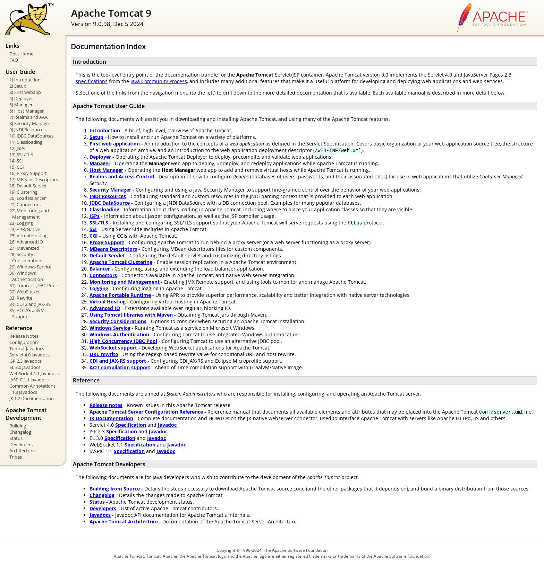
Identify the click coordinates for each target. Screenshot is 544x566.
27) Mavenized (24, 248)
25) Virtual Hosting (28, 235)
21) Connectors (25, 204)
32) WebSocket (24, 292)
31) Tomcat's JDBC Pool (33, 285)
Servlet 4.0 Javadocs (29, 355)
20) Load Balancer (27, 198)
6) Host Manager (26, 111)
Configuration (23, 342)
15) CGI (16, 167)
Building (17, 426)
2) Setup (17, 86)
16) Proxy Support (28, 173)
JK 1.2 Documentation (31, 398)
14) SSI (16, 161)
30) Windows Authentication (26, 276)
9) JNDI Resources (27, 129)
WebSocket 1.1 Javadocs (34, 373)
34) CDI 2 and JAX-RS (30, 304)
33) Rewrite (20, 298)
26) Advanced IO (26, 242)
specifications (92, 81)
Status (16, 438)
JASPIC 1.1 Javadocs (29, 380)
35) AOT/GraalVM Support (27, 313)
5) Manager (21, 104)
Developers (21, 444)
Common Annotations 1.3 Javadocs (32, 389)
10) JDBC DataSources (31, 136)
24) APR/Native (24, 229)
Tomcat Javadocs (26, 348)
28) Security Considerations (26, 257)
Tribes (15, 457)
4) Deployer (21, 98)
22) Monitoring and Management (29, 213)
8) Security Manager (29, 123)
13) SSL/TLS (21, 154)
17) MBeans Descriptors (33, 179)
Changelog (20, 432)
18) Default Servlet (28, 186)
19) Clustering (23, 192)
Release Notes (24, 336)
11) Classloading (25, 142)
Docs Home (21, 54)
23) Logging (21, 223)
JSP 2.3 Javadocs (25, 361)
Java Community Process (158, 81)
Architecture (22, 451)
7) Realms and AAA (28, 117)
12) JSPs (17, 148)
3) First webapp (25, 92)
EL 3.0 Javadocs (24, 367)
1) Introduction (25, 80)
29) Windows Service (30, 267)
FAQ (13, 60)
